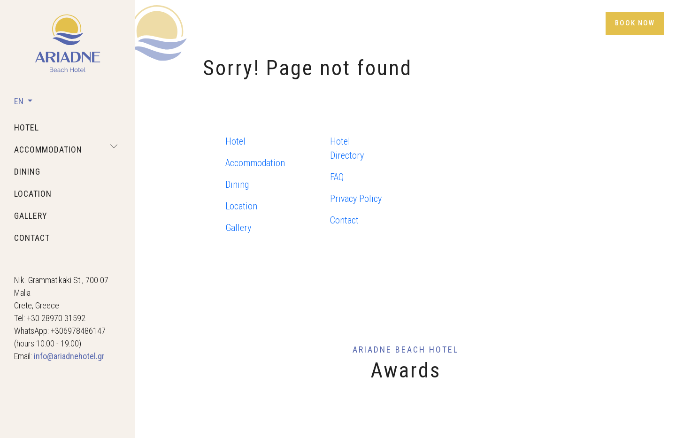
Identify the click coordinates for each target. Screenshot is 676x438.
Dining (237, 184)
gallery (30, 216)
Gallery (238, 227)
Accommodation (255, 163)
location (33, 194)
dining (27, 172)
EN (19, 101)
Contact (344, 220)
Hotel (235, 141)
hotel (26, 127)
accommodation (48, 149)
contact (32, 238)
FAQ (337, 177)
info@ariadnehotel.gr (69, 356)
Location (241, 206)
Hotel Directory (347, 148)
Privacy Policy (356, 198)
